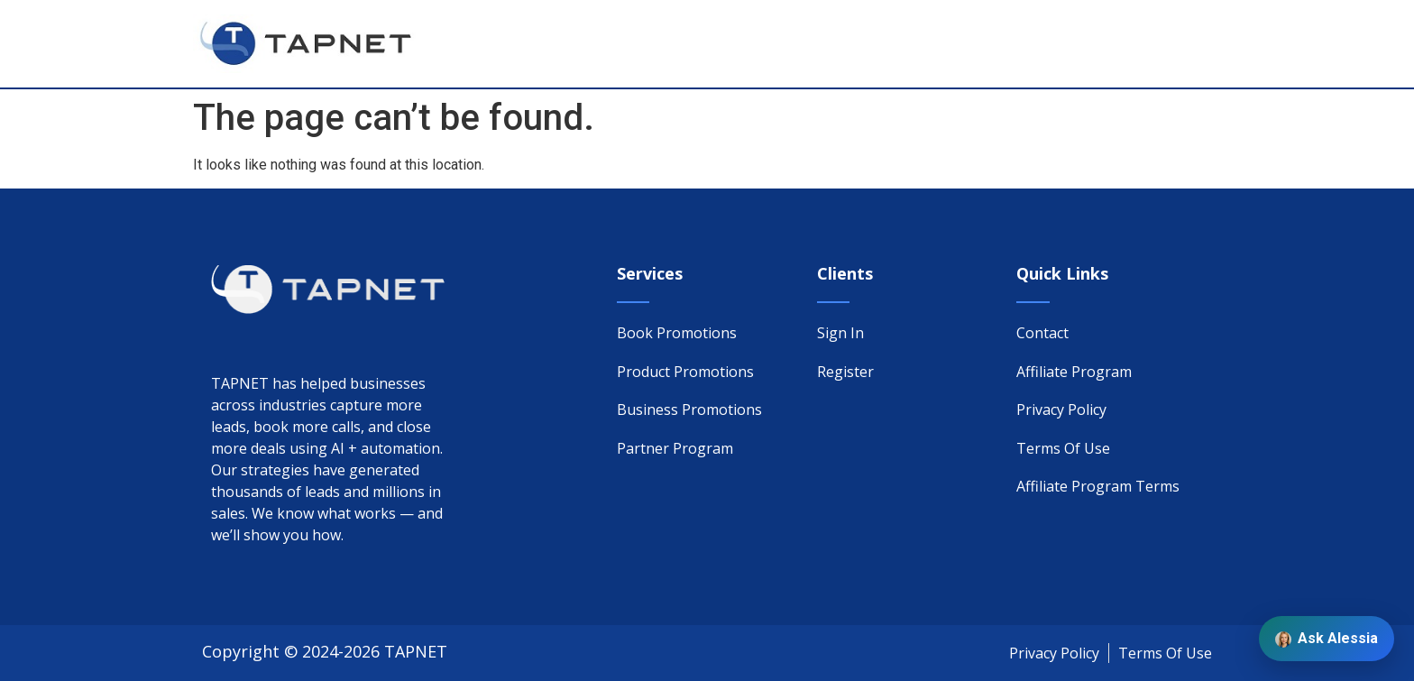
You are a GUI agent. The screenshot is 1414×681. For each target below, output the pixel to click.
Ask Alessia (1326, 639)
